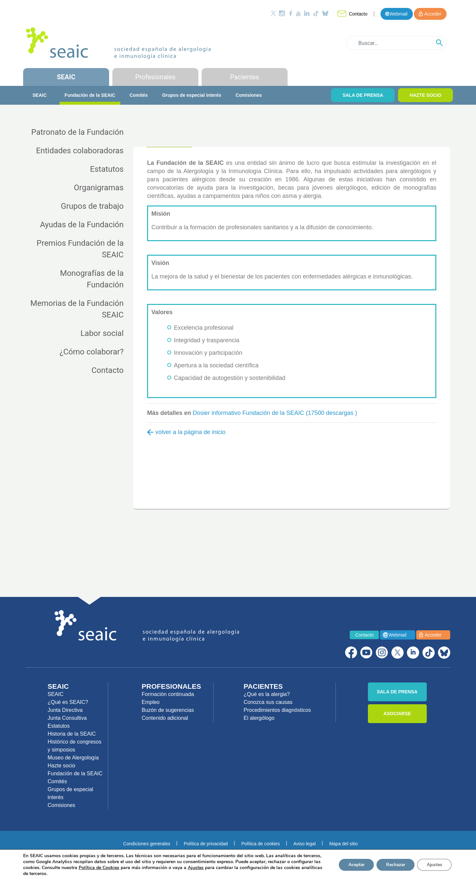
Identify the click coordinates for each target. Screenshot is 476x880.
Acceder (432, 14)
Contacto (358, 14)
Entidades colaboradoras (80, 150)
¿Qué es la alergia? (267, 694)
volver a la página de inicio (186, 432)
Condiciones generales (146, 843)
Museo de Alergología (73, 757)
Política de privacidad (206, 843)
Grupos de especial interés (191, 95)
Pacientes (244, 77)
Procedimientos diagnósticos (277, 710)
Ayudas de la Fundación (82, 224)
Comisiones (249, 95)
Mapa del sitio (343, 843)
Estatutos (107, 169)
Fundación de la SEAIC (89, 95)
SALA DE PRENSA (362, 95)
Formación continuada (168, 694)
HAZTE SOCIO (425, 95)
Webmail (398, 14)
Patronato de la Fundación (77, 132)
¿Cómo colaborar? (92, 351)
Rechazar (393, 865)
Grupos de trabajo (92, 206)
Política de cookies (260, 843)
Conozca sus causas (268, 702)
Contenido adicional (165, 718)
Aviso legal (305, 843)
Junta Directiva (65, 710)
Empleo (151, 702)
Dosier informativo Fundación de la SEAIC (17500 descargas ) (275, 413)
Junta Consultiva (67, 718)
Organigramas (99, 187)
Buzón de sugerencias (168, 710)
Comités (139, 95)
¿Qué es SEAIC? (68, 702)
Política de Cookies (129, 867)
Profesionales (155, 77)
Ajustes (434, 865)
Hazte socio (61, 765)
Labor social (102, 333)
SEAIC (66, 77)
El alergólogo (259, 718)
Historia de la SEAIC (72, 734)
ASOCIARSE (397, 713)
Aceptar (352, 865)
